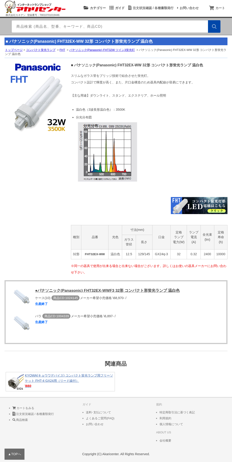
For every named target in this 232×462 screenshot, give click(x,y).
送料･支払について (98, 412)
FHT (62, 50)
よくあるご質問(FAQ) (100, 418)
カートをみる (23, 408)
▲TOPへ (14, 454)
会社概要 (165, 440)
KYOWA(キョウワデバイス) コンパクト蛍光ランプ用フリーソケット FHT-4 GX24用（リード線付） (60, 381)
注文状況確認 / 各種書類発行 (150, 8)
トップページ (14, 50)
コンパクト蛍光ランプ (41, 50)
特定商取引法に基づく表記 (177, 412)
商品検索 (20, 420)
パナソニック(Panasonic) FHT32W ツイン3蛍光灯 (102, 50)
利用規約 (165, 418)
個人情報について (171, 424)
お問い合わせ (187, 8)
